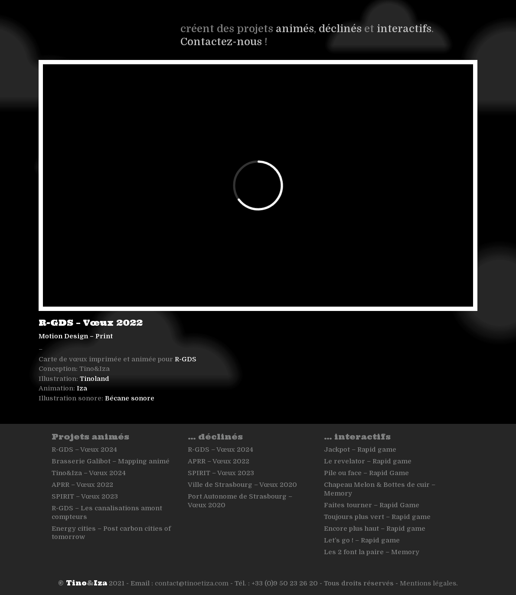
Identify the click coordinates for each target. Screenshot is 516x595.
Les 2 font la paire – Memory (371, 552)
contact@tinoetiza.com (192, 583)
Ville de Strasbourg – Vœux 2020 (242, 485)
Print (104, 336)
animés (295, 29)
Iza (82, 388)
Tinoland (94, 379)
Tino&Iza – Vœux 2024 (89, 473)
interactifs (404, 29)
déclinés (340, 29)
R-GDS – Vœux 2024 (84, 449)
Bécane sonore (129, 398)
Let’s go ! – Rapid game (362, 540)
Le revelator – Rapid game (367, 461)
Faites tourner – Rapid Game (371, 505)
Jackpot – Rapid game (360, 449)
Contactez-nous (221, 42)
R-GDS (185, 359)
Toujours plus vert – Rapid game (377, 517)
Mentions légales (428, 583)
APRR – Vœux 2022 (82, 485)
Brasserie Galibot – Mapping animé (111, 461)
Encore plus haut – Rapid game (374, 528)
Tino (76, 583)
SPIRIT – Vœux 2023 (85, 496)
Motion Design (63, 336)
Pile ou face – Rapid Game (366, 473)
